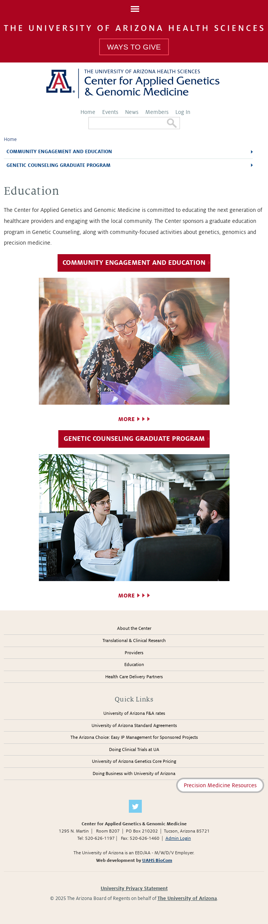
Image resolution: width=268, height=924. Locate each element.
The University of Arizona (187, 898)
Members (157, 112)
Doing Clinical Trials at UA (134, 749)
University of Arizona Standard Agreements (134, 725)
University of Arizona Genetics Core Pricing (134, 761)
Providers (134, 652)
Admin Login (178, 838)
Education (134, 664)
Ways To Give (134, 47)
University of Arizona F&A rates (134, 713)
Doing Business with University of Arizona (134, 773)
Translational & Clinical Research (134, 640)
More (126, 419)
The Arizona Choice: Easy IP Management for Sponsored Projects (134, 737)
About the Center (134, 628)
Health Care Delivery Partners (134, 676)
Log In (182, 112)
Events (110, 112)
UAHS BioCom (157, 860)
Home (87, 112)
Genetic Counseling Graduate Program (58, 165)
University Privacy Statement (134, 888)
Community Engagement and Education (59, 151)
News (131, 112)
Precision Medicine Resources (220, 785)
